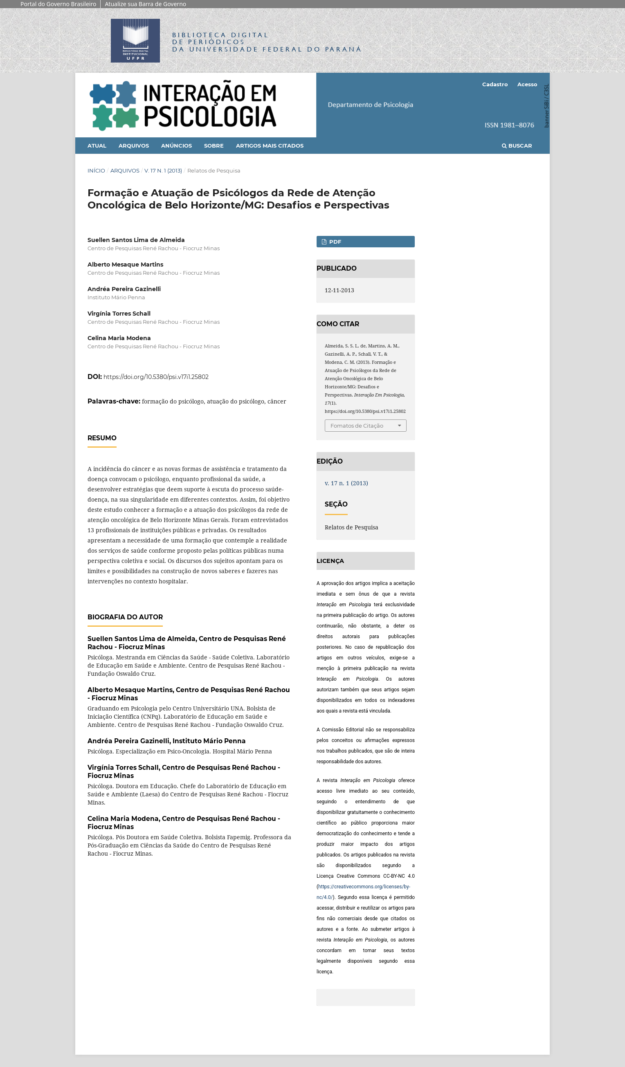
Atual (97, 145)
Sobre (214, 145)
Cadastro (495, 84)
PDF (334, 241)
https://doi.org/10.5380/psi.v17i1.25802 (156, 377)
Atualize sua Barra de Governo (145, 4)
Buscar (517, 145)
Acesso (527, 84)
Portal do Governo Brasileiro (58, 4)
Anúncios (176, 145)
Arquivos (134, 145)
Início (96, 170)
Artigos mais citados (270, 145)
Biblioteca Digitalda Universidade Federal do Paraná (267, 42)
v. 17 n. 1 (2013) (163, 170)
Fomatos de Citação (356, 425)
